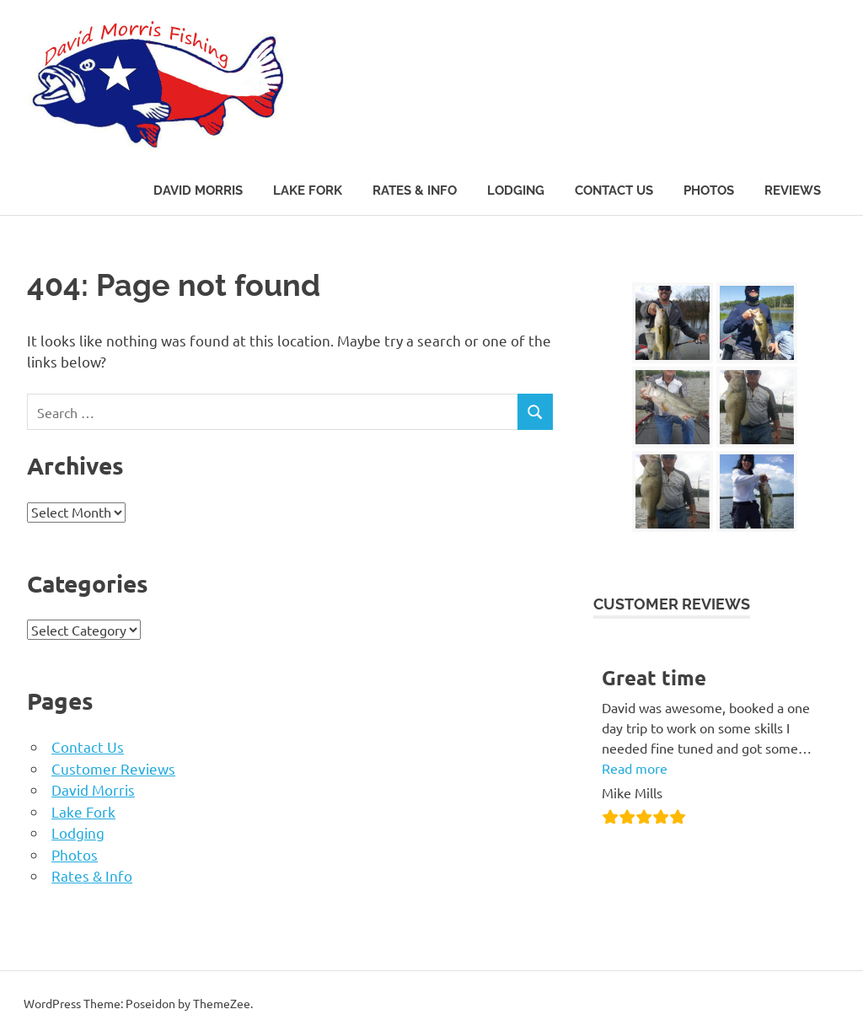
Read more (634, 768)
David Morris (198, 190)
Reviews (792, 190)
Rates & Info (415, 190)
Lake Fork (307, 190)
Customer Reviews (113, 768)
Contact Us (614, 190)
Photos (708, 190)
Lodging (515, 190)
